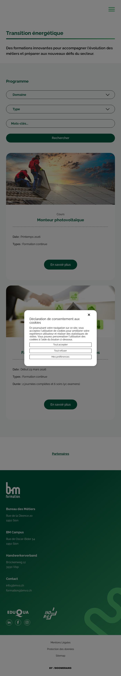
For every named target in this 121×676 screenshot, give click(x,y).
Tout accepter (60, 344)
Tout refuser (60, 350)
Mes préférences (60, 356)
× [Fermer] (88, 314)
